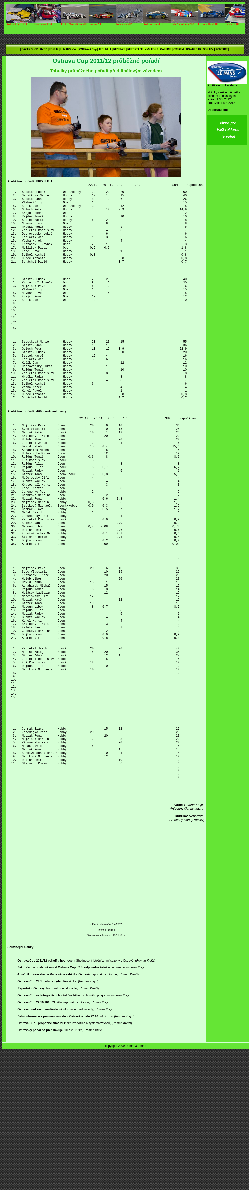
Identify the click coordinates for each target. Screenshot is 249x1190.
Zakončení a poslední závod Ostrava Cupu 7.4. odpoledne (58, 1102)
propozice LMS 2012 (221, 103)
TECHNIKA (105, 49)
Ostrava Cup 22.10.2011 (34, 1137)
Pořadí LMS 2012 (219, 99)
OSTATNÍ (178, 49)
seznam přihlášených (221, 96)
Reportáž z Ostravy (31, 1123)
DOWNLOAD (193, 49)
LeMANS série (68, 49)
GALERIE (165, 49)
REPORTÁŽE (135, 49)
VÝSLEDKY (151, 49)
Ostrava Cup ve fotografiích (36, 1130)
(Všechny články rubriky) (187, 951)
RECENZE (119, 49)
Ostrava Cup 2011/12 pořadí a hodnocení (46, 1095)
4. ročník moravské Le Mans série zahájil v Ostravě (53, 1109)
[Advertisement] (110, 1005)
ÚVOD (43, 49)
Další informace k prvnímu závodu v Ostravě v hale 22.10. (58, 1151)
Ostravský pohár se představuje (40, 1165)
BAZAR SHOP (29, 49)
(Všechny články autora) (187, 940)
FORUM (53, 49)
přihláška (234, 92)
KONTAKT (221, 49)
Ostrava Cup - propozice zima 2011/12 (44, 1158)
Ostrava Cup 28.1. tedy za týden (39, 1116)
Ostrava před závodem (33, 1144)
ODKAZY (208, 49)
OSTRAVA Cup (88, 49)
